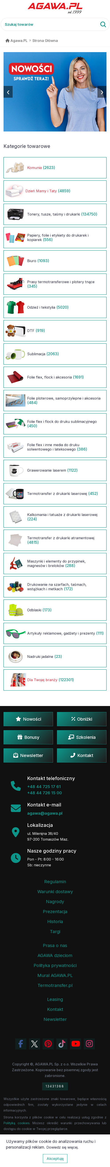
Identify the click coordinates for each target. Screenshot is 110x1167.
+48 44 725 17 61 (44, 786)
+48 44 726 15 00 (44, 792)
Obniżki (82, 719)
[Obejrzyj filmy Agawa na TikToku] (61, 1043)
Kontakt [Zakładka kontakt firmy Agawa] (55, 1009)
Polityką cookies (17, 1123)
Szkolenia (82, 737)
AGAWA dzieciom (55, 955)
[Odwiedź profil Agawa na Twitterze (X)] (34, 1043)
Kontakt (81, 755)
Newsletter (28, 755)
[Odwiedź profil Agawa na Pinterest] (48, 1043)
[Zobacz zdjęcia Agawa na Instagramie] (89, 1043)
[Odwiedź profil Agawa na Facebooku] (20, 1043)
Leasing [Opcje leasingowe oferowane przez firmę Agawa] (55, 999)
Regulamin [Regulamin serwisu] (55, 881)
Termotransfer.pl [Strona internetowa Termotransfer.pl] (55, 985)
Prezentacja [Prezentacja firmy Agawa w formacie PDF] (55, 911)
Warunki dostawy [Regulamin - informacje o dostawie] (55, 891)
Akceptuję (55, 1158)
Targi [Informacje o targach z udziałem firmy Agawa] (55, 931)
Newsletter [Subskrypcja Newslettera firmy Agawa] (55, 1019)
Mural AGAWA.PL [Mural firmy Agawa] (55, 975)
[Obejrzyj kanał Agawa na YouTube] (75, 1043)
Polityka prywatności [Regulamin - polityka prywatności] (55, 965)
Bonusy (28, 737)
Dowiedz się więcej (62, 1147)
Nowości (28, 719)
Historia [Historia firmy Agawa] (55, 921)
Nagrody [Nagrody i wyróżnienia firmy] (55, 901)
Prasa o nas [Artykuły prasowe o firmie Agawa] (55, 945)
